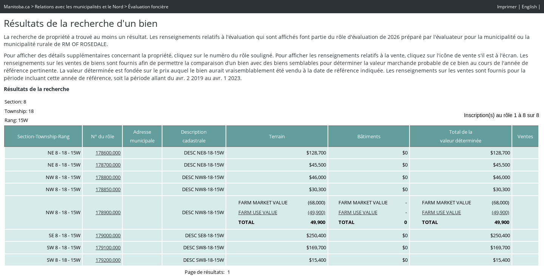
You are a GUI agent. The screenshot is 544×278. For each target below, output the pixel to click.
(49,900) (316, 212)
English (529, 6)
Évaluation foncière (148, 6)
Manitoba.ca (17, 6)
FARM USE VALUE (257, 212)
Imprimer (507, 6)
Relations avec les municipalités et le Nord (79, 6)
